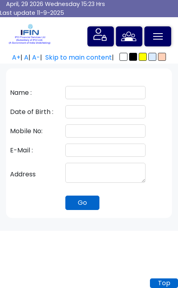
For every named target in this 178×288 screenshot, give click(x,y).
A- (36, 57)
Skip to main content (78, 57)
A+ (16, 57)
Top (164, 283)
